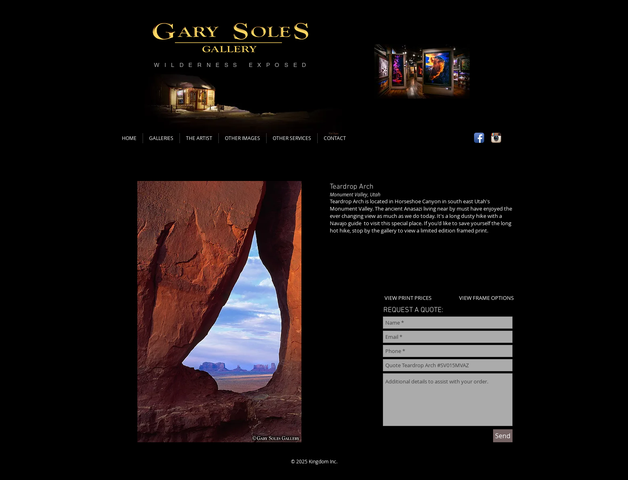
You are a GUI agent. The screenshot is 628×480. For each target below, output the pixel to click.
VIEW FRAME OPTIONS (486, 297)
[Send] (503, 435)
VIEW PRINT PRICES (407, 297)
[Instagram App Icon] (496, 138)
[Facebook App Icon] (479, 138)
